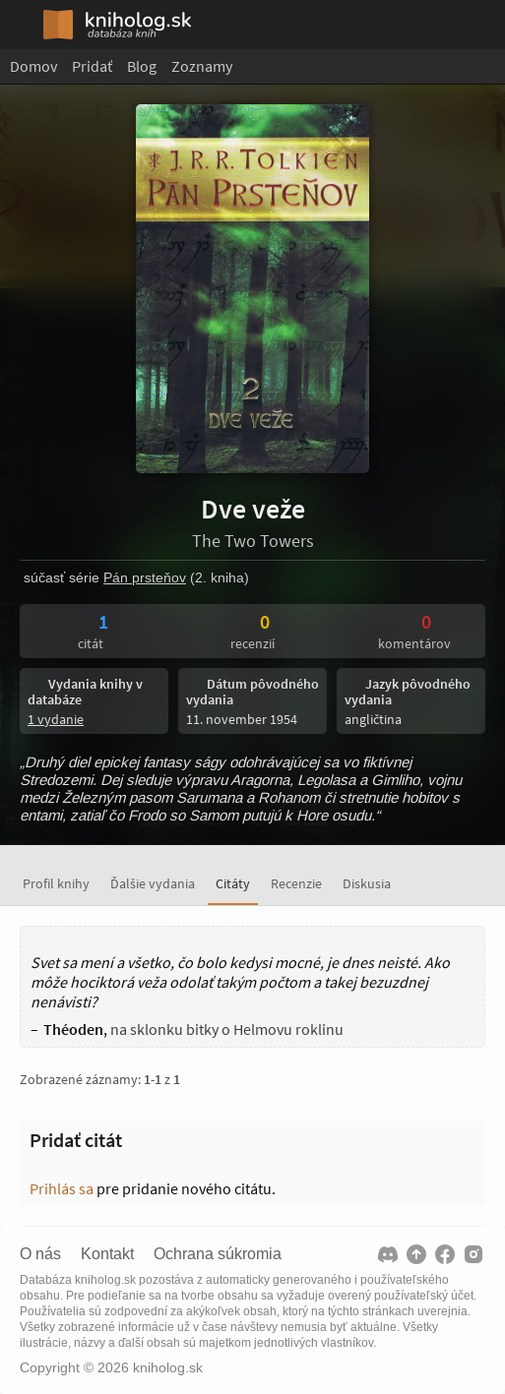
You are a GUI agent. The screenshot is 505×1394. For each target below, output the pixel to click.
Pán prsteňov (144, 577)
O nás (40, 1254)
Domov (33, 66)
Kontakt (107, 1254)
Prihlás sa (62, 1188)
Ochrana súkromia (218, 1254)
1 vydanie (56, 719)
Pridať (92, 66)
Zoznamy (201, 66)
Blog (142, 66)
